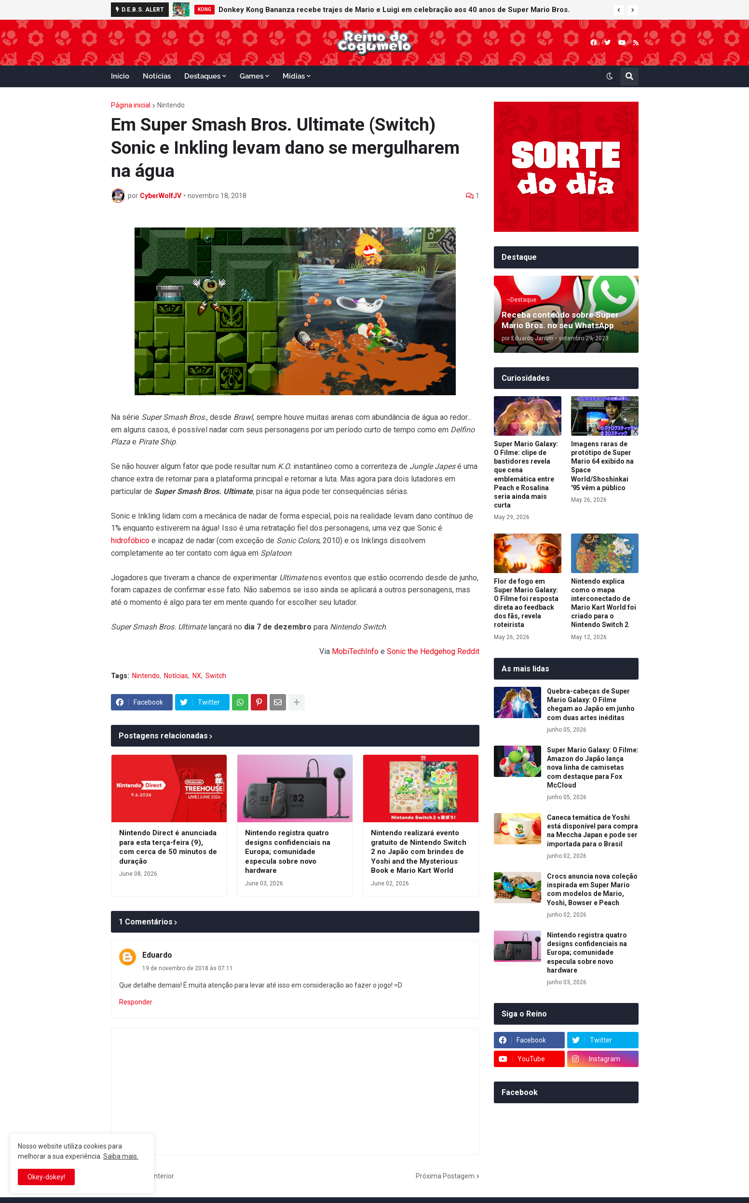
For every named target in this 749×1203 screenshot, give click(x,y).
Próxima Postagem (445, 1176)
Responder (135, 1002)
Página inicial (130, 105)
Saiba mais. (120, 1156)
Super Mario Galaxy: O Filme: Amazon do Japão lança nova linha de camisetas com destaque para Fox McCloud (593, 767)
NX (196, 676)
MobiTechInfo (355, 651)
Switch (215, 676)
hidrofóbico (130, 540)
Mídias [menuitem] (294, 76)
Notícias (176, 676)
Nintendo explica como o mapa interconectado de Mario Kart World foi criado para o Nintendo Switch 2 (603, 603)
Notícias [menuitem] (157, 76)
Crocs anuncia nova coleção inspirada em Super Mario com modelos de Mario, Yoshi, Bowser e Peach (592, 889)
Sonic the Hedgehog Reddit (433, 651)
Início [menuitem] (120, 76)
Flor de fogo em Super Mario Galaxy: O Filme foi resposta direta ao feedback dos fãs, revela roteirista (526, 603)
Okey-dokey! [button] (46, 1177)
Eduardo (157, 955)
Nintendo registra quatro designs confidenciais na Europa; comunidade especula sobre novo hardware (287, 852)
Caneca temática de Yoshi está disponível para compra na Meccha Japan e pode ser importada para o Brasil (592, 831)
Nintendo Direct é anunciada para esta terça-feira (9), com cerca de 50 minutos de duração (168, 847)
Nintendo (171, 105)
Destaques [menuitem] (202, 76)
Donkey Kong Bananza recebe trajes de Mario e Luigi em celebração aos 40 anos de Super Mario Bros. (394, 9)
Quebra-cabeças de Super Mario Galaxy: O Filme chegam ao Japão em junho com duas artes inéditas (591, 704)
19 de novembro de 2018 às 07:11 (187, 968)
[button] (619, 10)
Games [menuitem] (251, 76)
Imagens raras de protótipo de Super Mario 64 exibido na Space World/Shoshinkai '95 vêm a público (602, 466)
